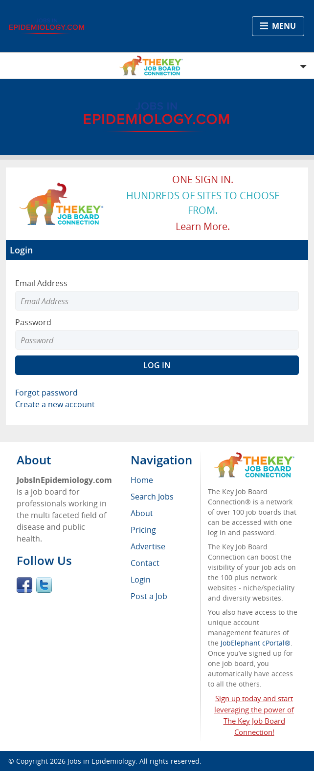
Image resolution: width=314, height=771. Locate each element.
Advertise (148, 546)
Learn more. (203, 226)
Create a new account (55, 404)
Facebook (24, 585)
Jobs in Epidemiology (101, 761)
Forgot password (46, 392)
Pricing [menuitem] (143, 529)
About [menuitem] (142, 513)
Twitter (44, 585)
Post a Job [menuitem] (149, 596)
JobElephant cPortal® (256, 642)
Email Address (41, 283)
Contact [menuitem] (145, 563)
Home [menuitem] (142, 480)
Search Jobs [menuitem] (152, 496)
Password (33, 322)
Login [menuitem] (141, 579)
